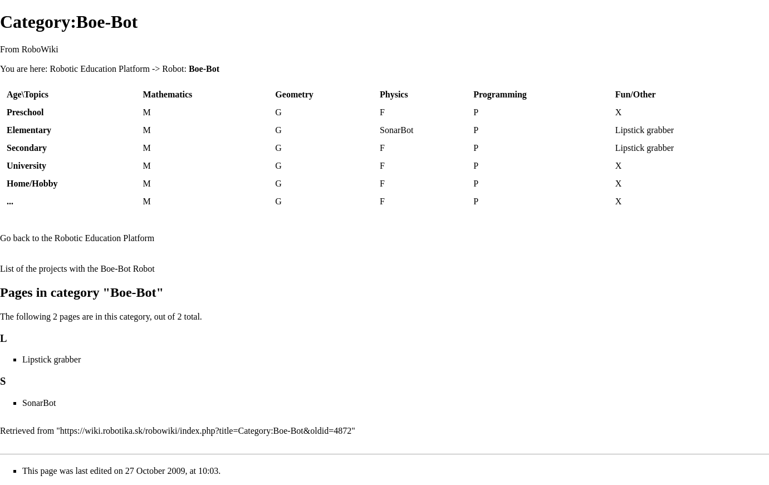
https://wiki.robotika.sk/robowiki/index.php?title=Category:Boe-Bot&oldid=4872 (205, 430)
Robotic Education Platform (100, 69)
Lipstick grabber (644, 130)
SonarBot (396, 130)
